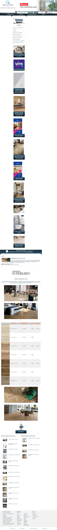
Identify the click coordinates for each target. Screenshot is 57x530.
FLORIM (18, 516)
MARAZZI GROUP (26, 516)
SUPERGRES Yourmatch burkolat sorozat (10, 495)
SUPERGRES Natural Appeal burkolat (10, 456)
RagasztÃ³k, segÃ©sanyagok (17, 37)
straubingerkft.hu (22, 528)
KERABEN (25, 513)
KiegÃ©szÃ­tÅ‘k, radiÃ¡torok (17, 34)
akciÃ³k (43, 14)
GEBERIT (18, 517)
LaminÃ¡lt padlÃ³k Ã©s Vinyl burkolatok (9, 523)
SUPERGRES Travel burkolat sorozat (10, 473)
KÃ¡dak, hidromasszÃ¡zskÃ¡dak (7, 519)
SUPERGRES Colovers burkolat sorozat (9, 461)
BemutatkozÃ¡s (35, 513)
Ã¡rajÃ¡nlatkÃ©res (32, 14)
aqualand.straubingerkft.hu (34, 528)
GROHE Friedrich (19, 519)
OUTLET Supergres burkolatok (9, 440)
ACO (17, 513)
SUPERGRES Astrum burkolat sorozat (10, 478)
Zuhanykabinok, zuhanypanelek (17, 32)
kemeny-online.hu (12, 528)
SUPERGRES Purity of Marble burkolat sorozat (9, 445)
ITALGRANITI (19, 523)
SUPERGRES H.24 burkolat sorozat (10, 467)
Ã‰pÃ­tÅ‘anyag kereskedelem (50, 12)
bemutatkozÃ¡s (10, 14)
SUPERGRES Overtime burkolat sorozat (9, 500)
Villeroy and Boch (26, 525)
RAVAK (25, 518)
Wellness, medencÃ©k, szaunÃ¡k (18, 42)
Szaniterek (14, 29)
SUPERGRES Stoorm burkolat (9, 451)
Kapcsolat (34, 518)
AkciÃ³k (34, 517)
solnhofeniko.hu (44, 528)
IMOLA (18, 522)
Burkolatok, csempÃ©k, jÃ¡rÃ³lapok (18, 27)
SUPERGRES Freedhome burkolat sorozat (10, 489)
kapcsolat (6, 16)
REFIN (25, 519)
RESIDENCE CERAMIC (26, 521)
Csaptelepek (5, 516)
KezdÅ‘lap (41, 12)
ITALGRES (18, 524)
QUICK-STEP (26, 517)
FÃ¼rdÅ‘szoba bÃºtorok (16, 39)
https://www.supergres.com (15, 264)
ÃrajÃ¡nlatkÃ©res (35, 516)
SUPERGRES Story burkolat (9, 506)
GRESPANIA (19, 518)
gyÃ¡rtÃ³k (21, 14)
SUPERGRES (11, 263)
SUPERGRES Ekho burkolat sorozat (10, 483)
